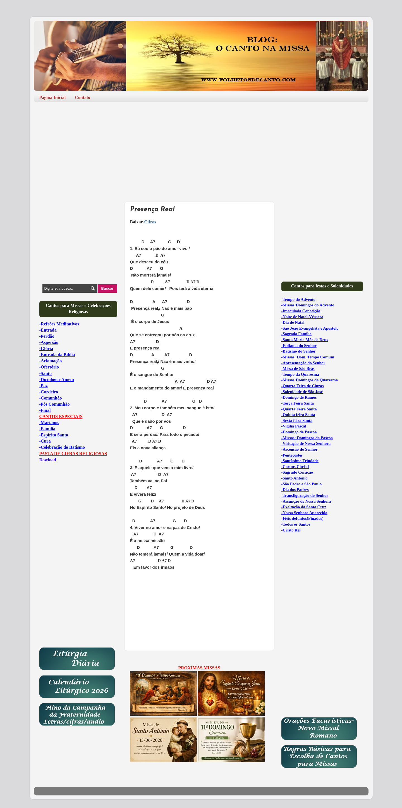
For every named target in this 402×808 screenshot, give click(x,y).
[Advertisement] (201, 150)
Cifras (150, 221)
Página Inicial (52, 97)
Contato (82, 97)
